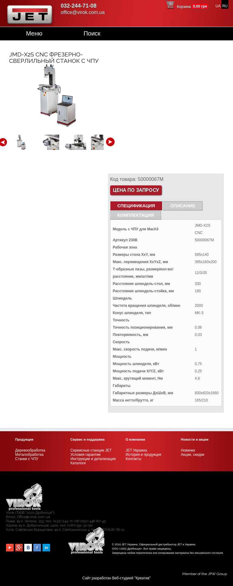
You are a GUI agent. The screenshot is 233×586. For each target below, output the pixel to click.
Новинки (188, 450)
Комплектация (135, 215)
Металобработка (29, 454)
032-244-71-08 (78, 6)
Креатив (142, 578)
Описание (182, 205)
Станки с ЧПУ (26, 459)
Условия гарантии (85, 454)
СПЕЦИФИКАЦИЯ (136, 205)
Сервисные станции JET (91, 450)
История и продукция (143, 454)
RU (225, 6)
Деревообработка (30, 450)
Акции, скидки (192, 454)
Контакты (133, 459)
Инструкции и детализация (93, 459)
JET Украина (136, 450)
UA (217, 6)
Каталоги (78, 463)
